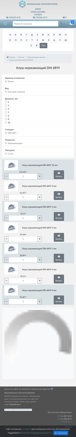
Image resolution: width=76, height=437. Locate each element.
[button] (5, 24)
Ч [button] (59, 40)
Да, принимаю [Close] (61, 433)
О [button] (10, 40)
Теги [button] (43, 45)
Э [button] (31, 45)
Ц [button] (54, 40)
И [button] (43, 34)
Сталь (10, 153)
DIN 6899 (12, 133)
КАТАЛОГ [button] (38, 9)
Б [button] (15, 34)
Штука (11, 81)
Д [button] (32, 34)
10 (9, 122)
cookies (26, 429)
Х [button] (48, 40)
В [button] (21, 34)
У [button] (37, 40)
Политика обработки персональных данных (18, 409)
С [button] (26, 40)
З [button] (37, 34)
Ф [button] (43, 40)
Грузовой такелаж (16, 91)
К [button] (48, 34)
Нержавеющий (15, 143)
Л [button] (54, 34)
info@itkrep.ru (66, 422)
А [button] (10, 34)
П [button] (16, 40)
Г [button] (26, 34)
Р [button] (21, 40)
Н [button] (66, 34)
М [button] (60, 34)
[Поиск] (35, 23)
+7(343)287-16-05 (14, 17)
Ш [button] (66, 40)
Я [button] (36, 45)
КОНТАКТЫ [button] (38, 14)
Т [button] (32, 40)
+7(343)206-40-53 (41, 17)
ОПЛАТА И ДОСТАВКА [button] (38, 12)
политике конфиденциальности (36, 432)
